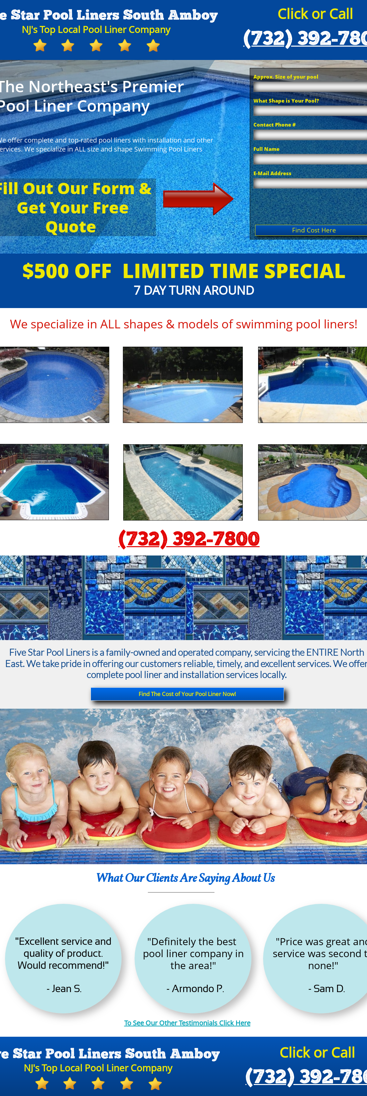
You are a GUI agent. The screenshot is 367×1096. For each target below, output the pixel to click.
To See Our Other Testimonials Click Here (187, 1022)
